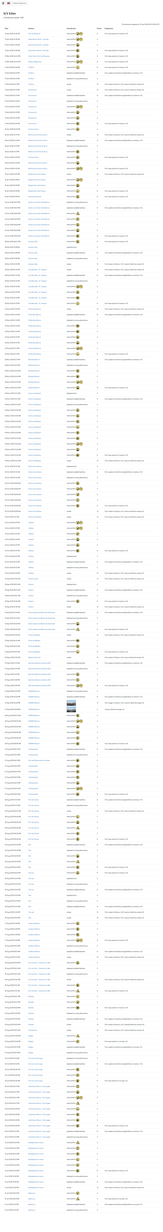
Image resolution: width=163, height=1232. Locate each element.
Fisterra (31, 584)
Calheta (31, 522)
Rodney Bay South (34, 196)
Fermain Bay (32, 1030)
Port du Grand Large (35, 1058)
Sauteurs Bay (33, 241)
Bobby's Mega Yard (35, 62)
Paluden (31, 996)
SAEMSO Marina (34, 691)
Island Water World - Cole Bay (38, 39)
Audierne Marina (34, 923)
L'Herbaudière (33, 749)
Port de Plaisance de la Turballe (38, 760)
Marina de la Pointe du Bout (37, 135)
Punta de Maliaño (34, 635)
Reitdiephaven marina (36, 1142)
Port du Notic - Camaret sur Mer (39, 963)
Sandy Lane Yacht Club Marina (38, 202)
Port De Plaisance (34, 33)
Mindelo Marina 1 (34, 359)
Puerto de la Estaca (34, 466)
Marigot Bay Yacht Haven (37, 174)
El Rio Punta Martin (34, 517)
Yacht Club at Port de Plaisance (39, 56)
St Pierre (31, 67)
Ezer (29, 895)
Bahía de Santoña (34, 657)
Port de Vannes (33, 800)
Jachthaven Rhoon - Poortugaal (39, 1086)
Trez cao (31, 873)
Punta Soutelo (33, 579)
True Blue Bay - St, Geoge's (37, 269)
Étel (29, 844)
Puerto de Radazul (34, 393)
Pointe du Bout (33, 129)
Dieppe (30, 1036)
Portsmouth (32, 90)
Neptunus (31, 1193)
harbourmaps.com (19, 3)
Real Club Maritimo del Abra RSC (39, 663)
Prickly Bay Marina (34, 309)
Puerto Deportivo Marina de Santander (41, 612)
